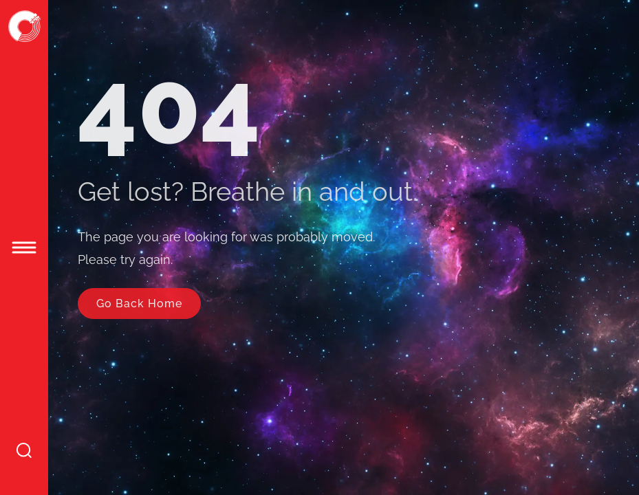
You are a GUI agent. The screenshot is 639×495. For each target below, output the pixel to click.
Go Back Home (139, 303)
